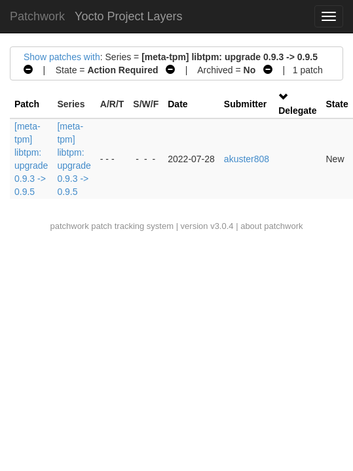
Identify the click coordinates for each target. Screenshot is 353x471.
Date (177, 104)
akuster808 (246, 159)
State (337, 104)
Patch (26, 104)
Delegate (297, 110)
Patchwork (37, 16)
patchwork (69, 226)
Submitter (245, 104)
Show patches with (62, 57)
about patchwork (271, 226)
